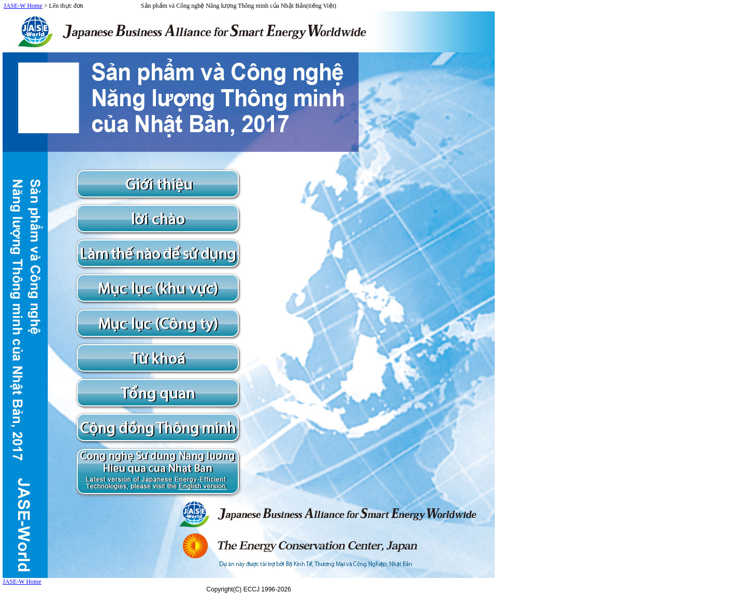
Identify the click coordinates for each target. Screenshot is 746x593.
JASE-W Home (23, 5)
